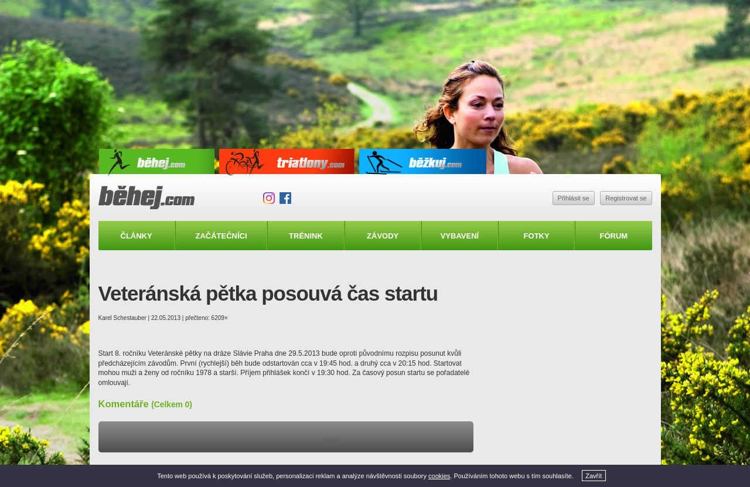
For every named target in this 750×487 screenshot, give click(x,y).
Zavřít (593, 475)
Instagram (268, 198)
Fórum (614, 235)
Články (136, 235)
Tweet (330, 440)
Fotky (537, 235)
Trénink (306, 235)
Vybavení (460, 235)
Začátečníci (221, 235)
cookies (439, 475)
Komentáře (145, 404)
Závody (382, 235)
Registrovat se (625, 198)
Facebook (285, 198)
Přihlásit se (573, 198)
